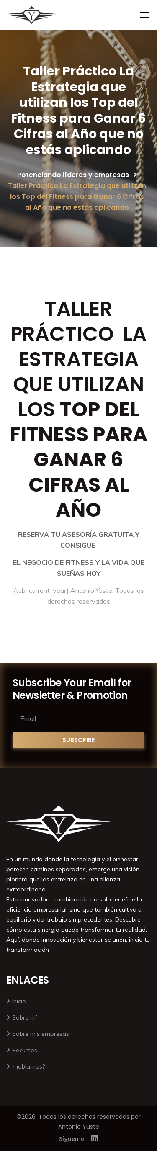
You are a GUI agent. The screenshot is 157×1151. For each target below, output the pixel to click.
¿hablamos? (28, 1066)
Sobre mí (24, 1017)
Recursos (24, 1050)
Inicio (19, 1001)
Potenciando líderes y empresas (73, 175)
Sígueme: (72, 1139)
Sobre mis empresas (40, 1034)
